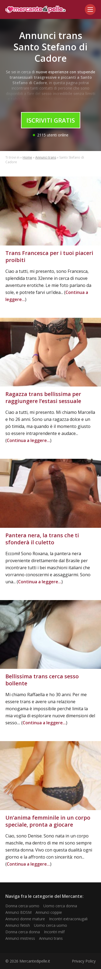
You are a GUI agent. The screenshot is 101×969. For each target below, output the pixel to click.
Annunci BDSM (18, 912)
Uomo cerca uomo (50, 925)
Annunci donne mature (25, 918)
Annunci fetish (17, 925)
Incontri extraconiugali (68, 918)
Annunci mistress (20, 938)
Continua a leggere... (28, 440)
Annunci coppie (49, 912)
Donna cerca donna (22, 931)
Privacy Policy (84, 961)
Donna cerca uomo (22, 905)
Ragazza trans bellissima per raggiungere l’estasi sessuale (43, 397)
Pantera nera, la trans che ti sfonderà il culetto (42, 539)
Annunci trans (45, 157)
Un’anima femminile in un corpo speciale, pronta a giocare (47, 821)
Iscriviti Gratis (50, 120)
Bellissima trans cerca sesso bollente (42, 680)
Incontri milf (54, 931)
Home (27, 157)
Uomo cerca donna (60, 905)
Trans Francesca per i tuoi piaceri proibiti (49, 256)
